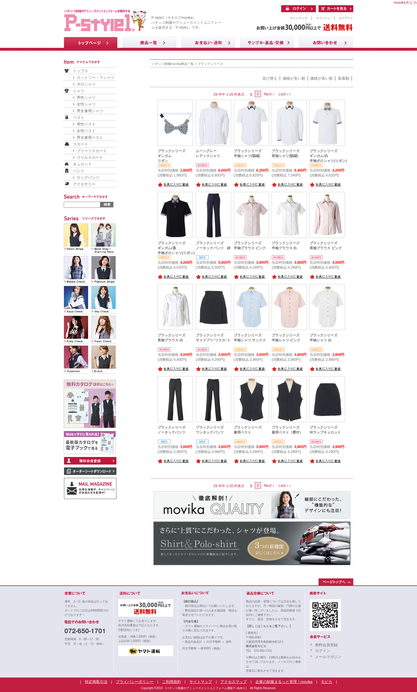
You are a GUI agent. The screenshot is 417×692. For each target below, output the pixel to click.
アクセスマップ (233, 682)
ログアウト (346, 18)
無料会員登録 (326, 645)
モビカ (326, 682)
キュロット (82, 164)
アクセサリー (84, 184)
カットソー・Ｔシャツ (95, 77)
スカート (80, 144)
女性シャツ (86, 104)
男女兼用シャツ (90, 111)
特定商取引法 (96, 682)
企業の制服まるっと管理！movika (283, 682)
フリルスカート (90, 157)
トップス (80, 71)
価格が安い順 (294, 78)
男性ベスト (86, 124)
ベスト (78, 117)
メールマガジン (328, 657)
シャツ (78, 91)
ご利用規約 (171, 682)
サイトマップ (298, 18)
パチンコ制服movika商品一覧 (173, 63)
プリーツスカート (92, 151)
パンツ (78, 171)
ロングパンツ (88, 177)
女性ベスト (86, 131)
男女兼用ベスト (90, 137)
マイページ (323, 18)
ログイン (322, 651)
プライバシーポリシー (134, 682)
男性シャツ (86, 97)
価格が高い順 (321, 78)
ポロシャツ (86, 84)
